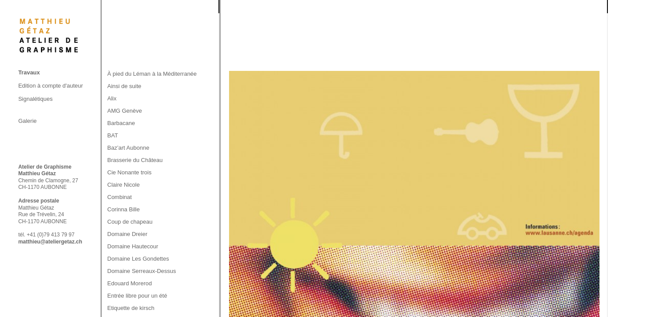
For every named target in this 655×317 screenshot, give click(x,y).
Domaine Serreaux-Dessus (141, 271)
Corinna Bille (123, 209)
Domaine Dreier (127, 234)
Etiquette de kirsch (131, 308)
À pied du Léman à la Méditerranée (152, 73)
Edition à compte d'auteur (50, 85)
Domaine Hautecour (133, 246)
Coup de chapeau (130, 221)
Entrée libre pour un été (137, 295)
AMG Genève (124, 110)
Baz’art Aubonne (128, 147)
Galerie (27, 121)
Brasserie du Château (135, 160)
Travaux (29, 72)
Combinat (119, 197)
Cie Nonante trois (129, 172)
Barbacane (121, 123)
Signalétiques (35, 99)
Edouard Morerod (129, 283)
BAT (112, 135)
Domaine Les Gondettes (138, 258)
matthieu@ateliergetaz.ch (50, 242)
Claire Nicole (123, 184)
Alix (112, 98)
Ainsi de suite (124, 86)
